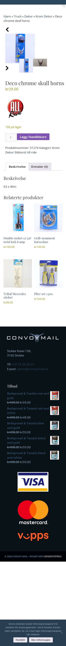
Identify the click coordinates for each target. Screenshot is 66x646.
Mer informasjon (41, 639)
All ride (32, 152)
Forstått (20, 639)
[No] (61, 633)
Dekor (28, 16)
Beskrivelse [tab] (17, 167)
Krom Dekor (44, 16)
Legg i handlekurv (33, 137)
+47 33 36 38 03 (23, 364)
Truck (17, 16)
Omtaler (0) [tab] (39, 167)
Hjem (7, 16)
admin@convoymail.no (32, 369)
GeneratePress (53, 556)
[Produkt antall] (10, 137)
